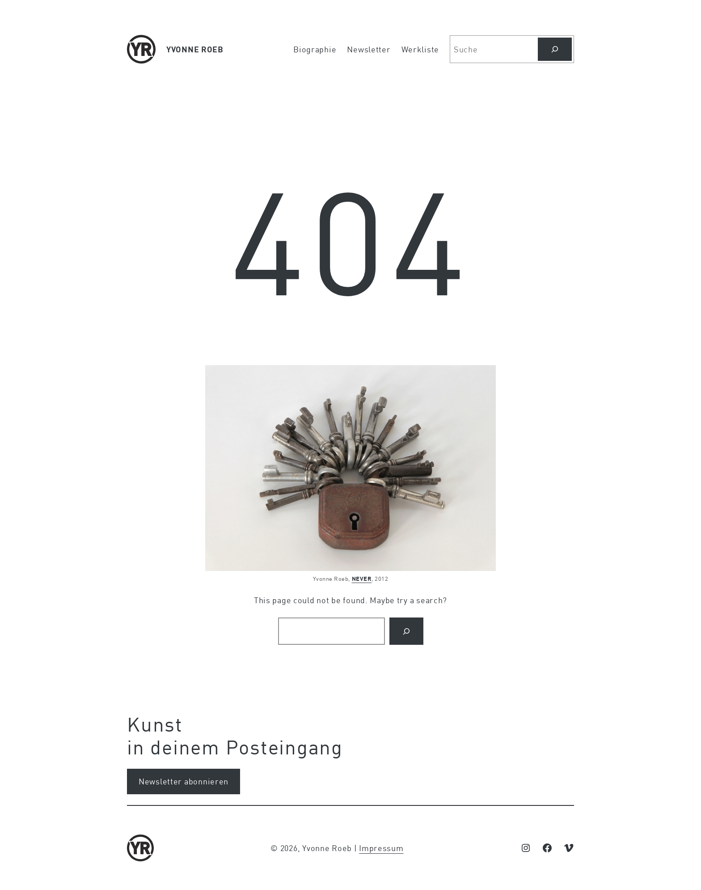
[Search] (406, 631)
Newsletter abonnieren (183, 781)
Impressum (381, 848)
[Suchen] (555, 49)
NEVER (362, 578)
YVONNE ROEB (195, 49)
